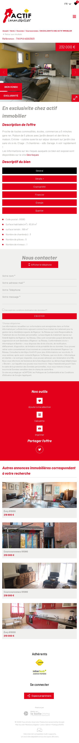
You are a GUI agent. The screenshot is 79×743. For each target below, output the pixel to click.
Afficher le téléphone (39, 264)
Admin (48, 724)
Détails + (39, 178)
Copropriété (39, 186)
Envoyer (39, 316)
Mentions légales (32, 724)
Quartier (39, 210)
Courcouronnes (32, 31)
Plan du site (20, 724)
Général (39, 170)
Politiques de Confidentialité (47, 372)
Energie (39, 202)
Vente (12, 31)
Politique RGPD (58, 724)
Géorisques (33, 154)
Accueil (5, 31)
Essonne (20, 31)
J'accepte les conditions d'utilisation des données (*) (26, 310)
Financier (39, 194)
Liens (42, 724)
